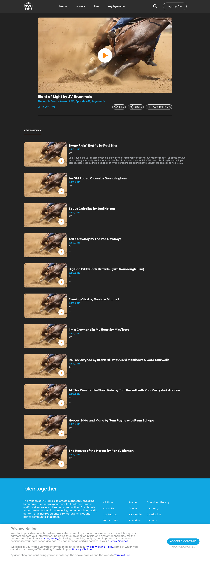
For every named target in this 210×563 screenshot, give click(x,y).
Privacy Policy (49, 539)
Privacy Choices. (118, 541)
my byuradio (116, 6)
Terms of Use (111, 520)
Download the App (158, 502)
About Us (108, 508)
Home (133, 502)
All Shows (109, 502)
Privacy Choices (82, 549)
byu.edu (152, 520)
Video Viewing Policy (100, 547)
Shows (133, 508)
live (96, 6)
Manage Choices (183, 547)
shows (80, 6)
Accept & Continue (183, 541)
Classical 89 (154, 514)
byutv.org (152, 508)
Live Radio (135, 514)
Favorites (134, 520)
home (63, 6)
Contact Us (110, 514)
